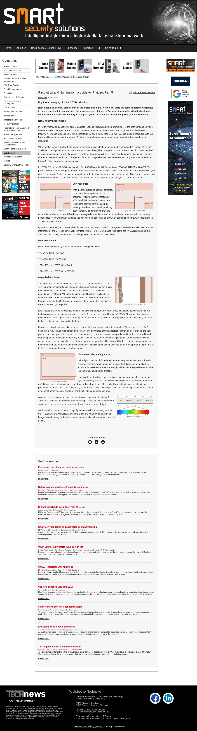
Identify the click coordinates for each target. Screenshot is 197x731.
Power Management (13, 134)
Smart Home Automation (15, 149)
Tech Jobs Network (12, 70)
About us (21, 48)
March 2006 (42, 98)
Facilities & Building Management (12, 102)
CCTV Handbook (44, 77)
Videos (7, 161)
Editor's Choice (10, 66)
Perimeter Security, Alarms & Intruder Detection (16, 129)
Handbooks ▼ (113, 47)
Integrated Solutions (13, 120)
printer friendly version (142, 92)
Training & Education (13, 157)
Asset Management (12, 89)
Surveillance (9, 153)
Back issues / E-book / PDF (46, 48)
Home (8, 48)
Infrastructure (10, 116)
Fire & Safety (9, 107)
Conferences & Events (14, 97)
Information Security (13, 112)
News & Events (10, 74)
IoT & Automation (11, 124)
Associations (9, 93)
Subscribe (72, 48)
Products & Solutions (13, 138)
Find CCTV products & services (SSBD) (71, 77)
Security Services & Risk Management (15, 143)
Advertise (88, 48)
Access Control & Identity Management (15, 79)
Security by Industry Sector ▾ (17, 165)
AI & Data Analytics (12, 85)
